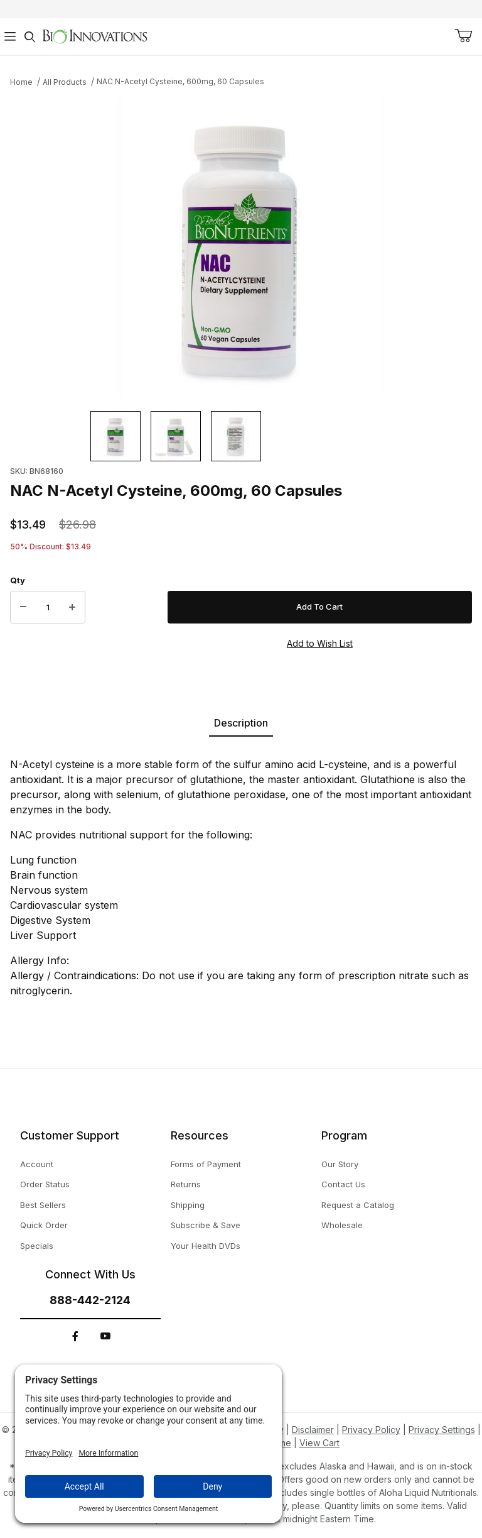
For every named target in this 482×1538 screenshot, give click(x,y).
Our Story (339, 1164)
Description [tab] (241, 723)
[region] (241, 436)
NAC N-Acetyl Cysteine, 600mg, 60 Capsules (180, 81)
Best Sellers (43, 1205)
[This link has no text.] (94, 35)
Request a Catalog (357, 1205)
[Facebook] (75, 1336)
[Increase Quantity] (72, 607)
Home (21, 82)
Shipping (188, 1205)
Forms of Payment (206, 1164)
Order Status (45, 1184)
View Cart (319, 1442)
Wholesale (342, 1225)
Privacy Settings (442, 1429)
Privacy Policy (371, 1429)
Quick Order (44, 1225)
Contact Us (343, 1184)
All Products (65, 82)
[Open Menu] (10, 36)
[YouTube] (105, 1336)
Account (36, 1164)
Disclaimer (313, 1429)
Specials (36, 1246)
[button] (115, 436)
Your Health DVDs (205, 1246)
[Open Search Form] (30, 36)
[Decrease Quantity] (23, 607)
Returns (186, 1184)
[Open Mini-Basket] (463, 36)
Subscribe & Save (205, 1225)
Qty (17, 580)
